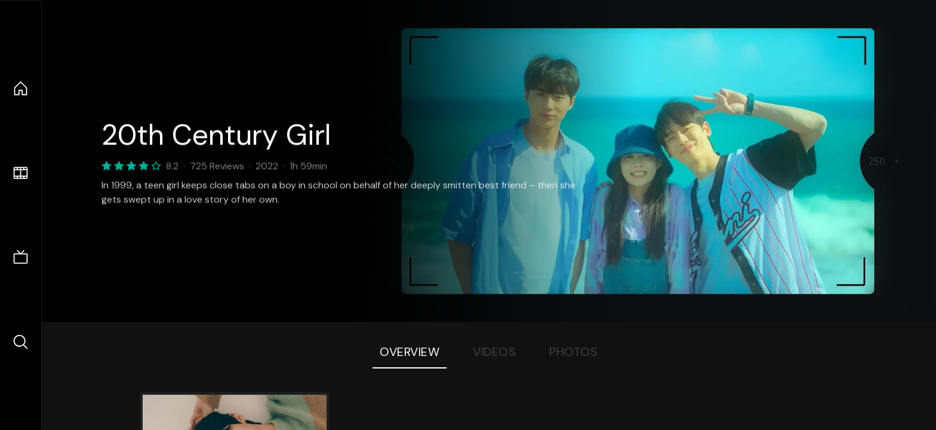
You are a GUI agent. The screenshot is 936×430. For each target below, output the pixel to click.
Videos (494, 352)
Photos (573, 352)
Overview (409, 352)
